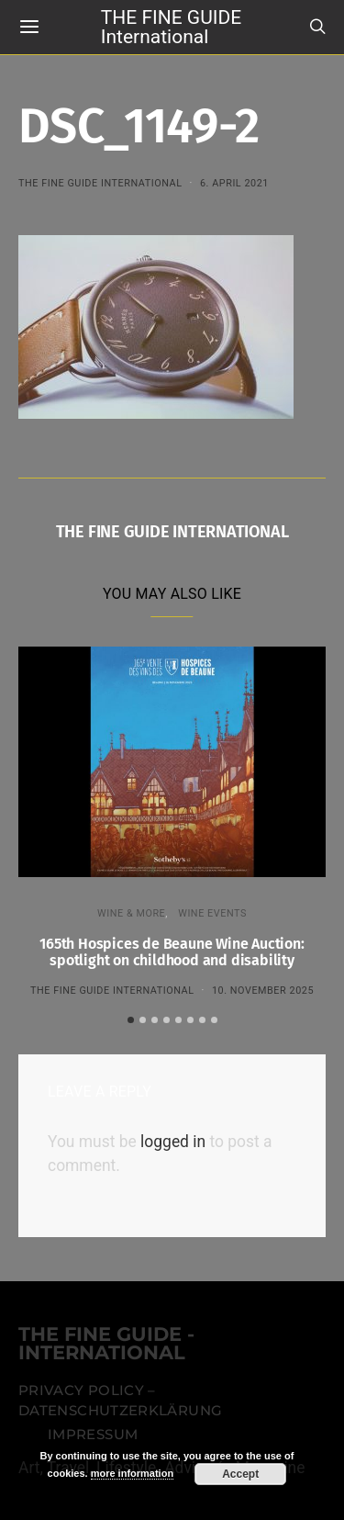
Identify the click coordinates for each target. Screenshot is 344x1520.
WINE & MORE (131, 913)
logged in (172, 1141)
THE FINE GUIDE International (171, 26)
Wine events (212, 913)
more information (132, 1473)
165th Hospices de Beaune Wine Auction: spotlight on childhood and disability (171, 952)
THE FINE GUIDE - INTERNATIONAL (106, 1344)
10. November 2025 (263, 990)
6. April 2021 (234, 183)
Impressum (93, 1434)
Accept (240, 1474)
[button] (131, 1020)
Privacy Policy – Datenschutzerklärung (120, 1400)
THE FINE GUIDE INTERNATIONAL (100, 183)
